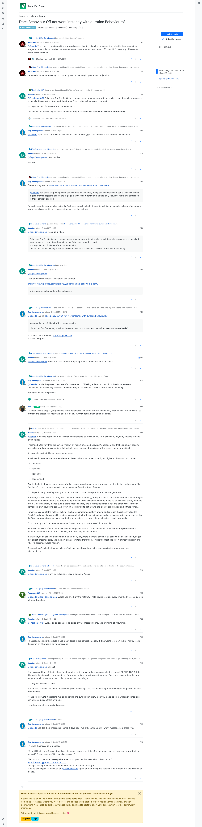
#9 (142, 94)
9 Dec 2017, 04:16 (49, 358)
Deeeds (34, 38)
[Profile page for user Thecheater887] (22, 595)
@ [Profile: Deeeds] (32, 46)
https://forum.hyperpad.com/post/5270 (47, 762)
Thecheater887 (37, 90)
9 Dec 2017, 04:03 (58, 181)
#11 (141, 153)
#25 (141, 724)
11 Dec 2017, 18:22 (58, 724)
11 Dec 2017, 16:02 (49, 619)
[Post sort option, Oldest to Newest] (172, 39)
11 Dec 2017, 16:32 (58, 637)
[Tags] (3, 13)
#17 (141, 380)
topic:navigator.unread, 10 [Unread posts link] (169, 79)
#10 (141, 131)
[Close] (139, 793)
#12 (141, 181)
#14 (141, 270)
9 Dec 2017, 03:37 (52, 42)
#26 (141, 742)
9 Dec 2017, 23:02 (49, 433)
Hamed (30, 407)
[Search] (3, 29)
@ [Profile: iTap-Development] (47, 38)
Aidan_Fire (32, 42)
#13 (141, 228)
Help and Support (27, 27)
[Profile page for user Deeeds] (22, 96)
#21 (141, 593)
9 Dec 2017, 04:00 (58, 131)
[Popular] (3, 19)
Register (26, 819)
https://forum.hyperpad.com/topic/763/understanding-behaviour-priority (63, 283)
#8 (142, 71)
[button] (3, 819)
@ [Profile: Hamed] (32, 436)
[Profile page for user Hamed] (22, 408)
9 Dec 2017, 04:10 (58, 312)
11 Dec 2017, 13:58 (56, 593)
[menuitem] (198, 3)
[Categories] (3, 3)
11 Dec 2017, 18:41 (58, 742)
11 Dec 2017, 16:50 (49, 663)
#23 (141, 637)
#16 (141, 358)
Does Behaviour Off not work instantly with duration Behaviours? (80, 185)
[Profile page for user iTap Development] (22, 132)
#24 (141, 663)
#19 (141, 433)
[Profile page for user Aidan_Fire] (22, 44)
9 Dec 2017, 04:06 (49, 270)
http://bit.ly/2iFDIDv (62, 335)
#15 (141, 312)
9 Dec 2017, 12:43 (58, 380)
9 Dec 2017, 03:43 (49, 94)
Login (35, 819)
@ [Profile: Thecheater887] (36, 98)
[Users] (3, 24)
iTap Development (35, 131)
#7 (142, 42)
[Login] (198, 3)
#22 (141, 619)
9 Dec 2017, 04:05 (49, 228)
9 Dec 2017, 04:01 (49, 153)
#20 (141, 570)
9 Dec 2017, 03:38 (52, 71)
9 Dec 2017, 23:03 (49, 570)
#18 (141, 407)
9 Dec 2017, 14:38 (55, 407)
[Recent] (3, 8)
